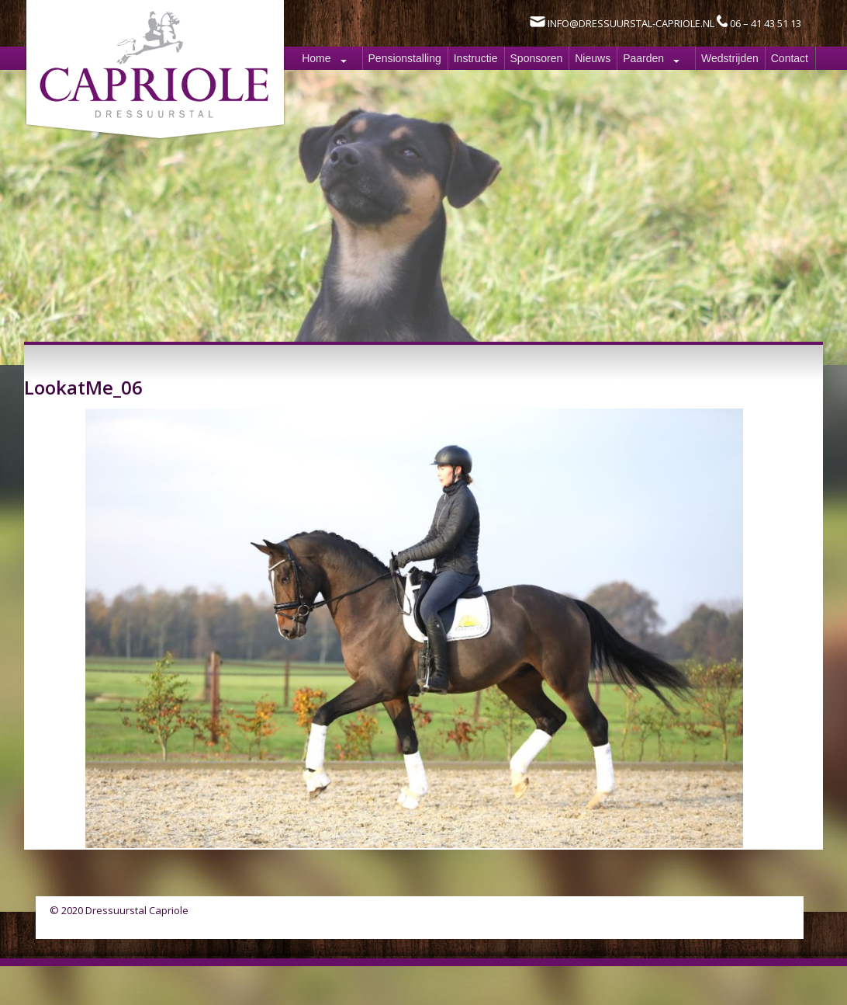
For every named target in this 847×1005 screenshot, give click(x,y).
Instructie (476, 58)
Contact (789, 58)
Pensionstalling (404, 58)
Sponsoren (536, 58)
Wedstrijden (730, 58)
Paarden (643, 58)
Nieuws (592, 58)
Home (316, 58)
